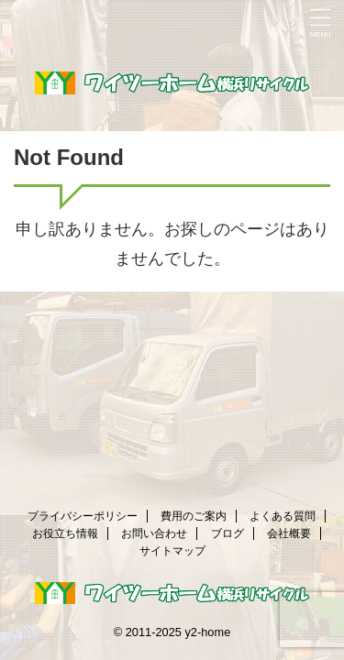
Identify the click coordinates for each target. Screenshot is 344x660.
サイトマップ (172, 550)
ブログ (227, 533)
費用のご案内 (194, 516)
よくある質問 (283, 516)
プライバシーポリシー (83, 516)
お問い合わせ (154, 533)
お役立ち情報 (65, 533)
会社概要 (289, 533)
